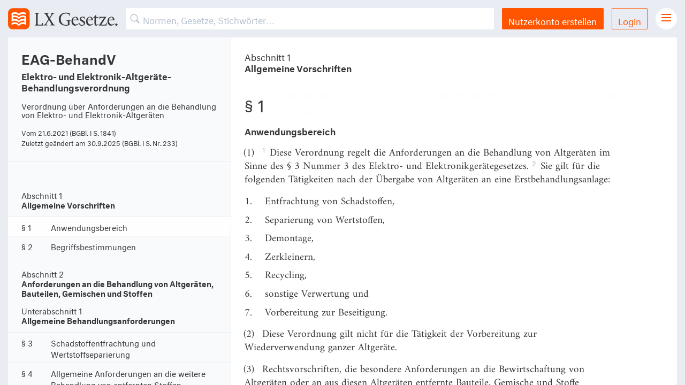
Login (629, 20)
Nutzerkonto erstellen (552, 20)
